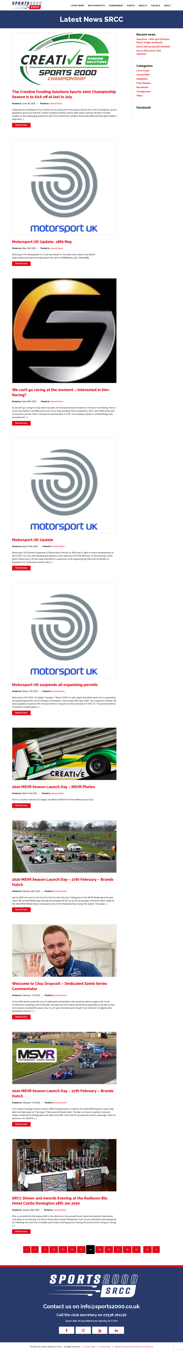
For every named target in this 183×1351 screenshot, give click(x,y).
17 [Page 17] (118, 1249)
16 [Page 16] (109, 1249)
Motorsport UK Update (32, 540)
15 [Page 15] (100, 1249)
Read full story (21, 125)
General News (56, 103)
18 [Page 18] (127, 1249)
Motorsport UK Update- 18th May (42, 242)
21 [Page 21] (147, 1249)
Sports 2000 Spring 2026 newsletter (153, 46)
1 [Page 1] (34, 1249)
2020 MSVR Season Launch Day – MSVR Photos (53, 787)
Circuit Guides (142, 70)
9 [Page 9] (45, 1249)
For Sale (155, 5)
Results (143, 5)
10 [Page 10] (54, 1249)
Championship (116, 5)
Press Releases (143, 83)
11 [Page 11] (63, 1249)
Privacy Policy (104, 1346)
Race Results (142, 87)
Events (130, 5)
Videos (139, 95)
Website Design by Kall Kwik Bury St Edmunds (134, 1346)
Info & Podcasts (96, 5)
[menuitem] (77, 5)
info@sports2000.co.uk (110, 1306)
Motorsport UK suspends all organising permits (55, 685)
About (167, 5)
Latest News (77, 5)
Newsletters (142, 78)
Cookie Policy (89, 1346)
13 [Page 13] (81, 1249)
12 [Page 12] (72, 1249)
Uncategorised (143, 91)
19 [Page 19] (136, 1249)
